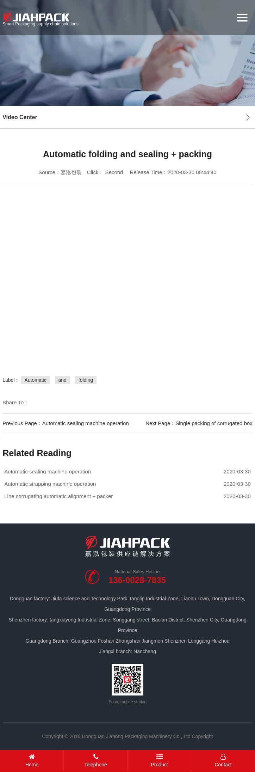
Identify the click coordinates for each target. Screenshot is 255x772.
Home (32, 760)
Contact (223, 760)
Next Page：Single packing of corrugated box (199, 423)
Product (159, 760)
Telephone (96, 760)
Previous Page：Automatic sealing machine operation (65, 423)
